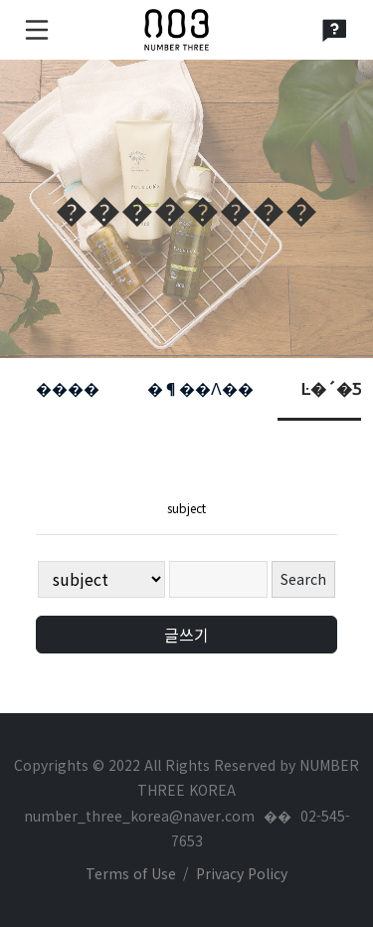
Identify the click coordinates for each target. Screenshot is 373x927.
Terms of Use (131, 873)
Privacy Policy (241, 873)
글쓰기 (186, 635)
